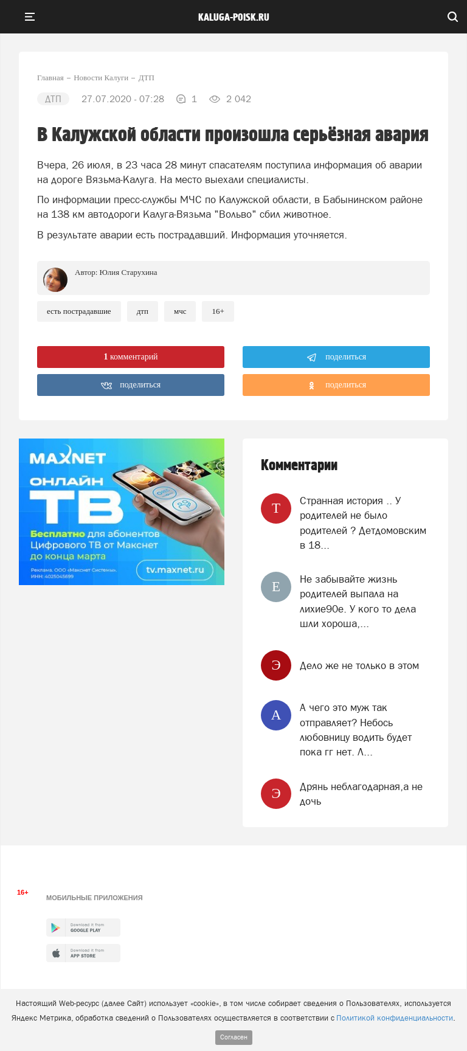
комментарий (130, 356)
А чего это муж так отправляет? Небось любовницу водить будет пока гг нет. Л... (356, 729)
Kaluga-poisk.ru (233, 18)
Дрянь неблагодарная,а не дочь (361, 793)
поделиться (336, 357)
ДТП (142, 311)
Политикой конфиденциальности (394, 1017)
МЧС (180, 311)
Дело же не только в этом (359, 665)
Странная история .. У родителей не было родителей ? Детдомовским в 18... (363, 522)
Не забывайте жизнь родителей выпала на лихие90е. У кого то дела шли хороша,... (358, 601)
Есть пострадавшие (79, 311)
